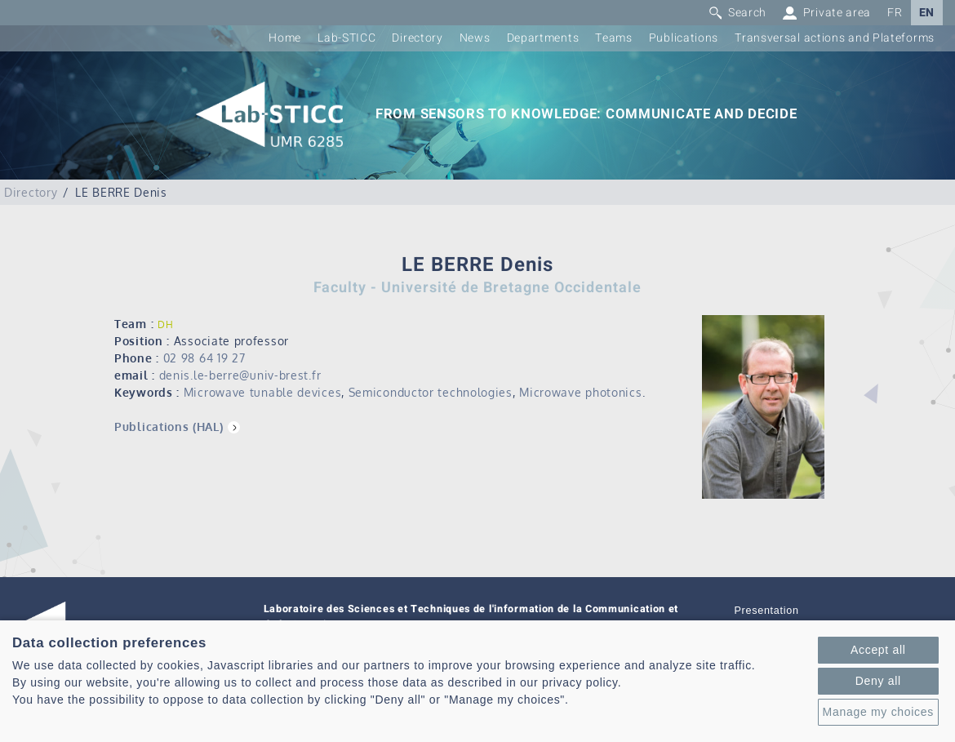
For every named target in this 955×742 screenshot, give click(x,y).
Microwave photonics (580, 392)
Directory (417, 38)
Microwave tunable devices (263, 392)
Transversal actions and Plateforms (835, 38)
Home (285, 38)
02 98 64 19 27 (204, 358)
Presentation (767, 610)
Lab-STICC (346, 38)
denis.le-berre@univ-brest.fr (240, 375)
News (475, 38)
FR (894, 12)
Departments (543, 38)
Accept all (878, 649)
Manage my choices (878, 711)
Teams (614, 38)
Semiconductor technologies (431, 392)
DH (165, 324)
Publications (683, 38)
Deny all (878, 680)
